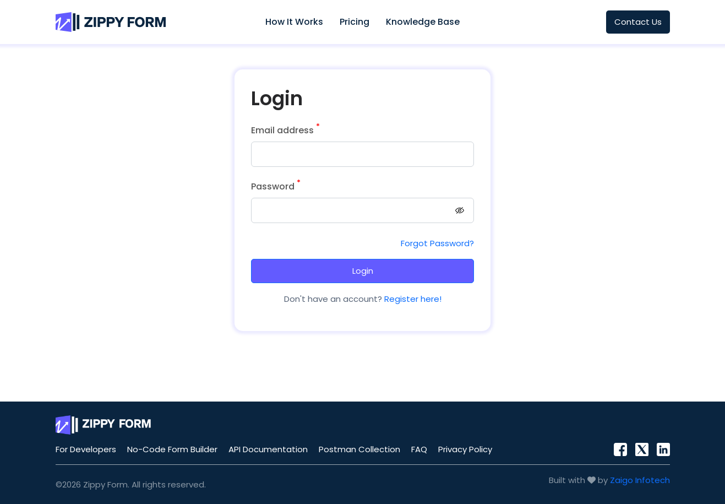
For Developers (86, 449)
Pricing (354, 21)
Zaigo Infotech (640, 480)
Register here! (411, 299)
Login (362, 271)
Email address (285, 130)
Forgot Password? (437, 243)
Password (276, 186)
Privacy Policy (465, 449)
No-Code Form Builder (172, 449)
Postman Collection (359, 449)
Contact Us (638, 22)
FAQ (419, 449)
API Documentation (268, 449)
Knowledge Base (423, 21)
